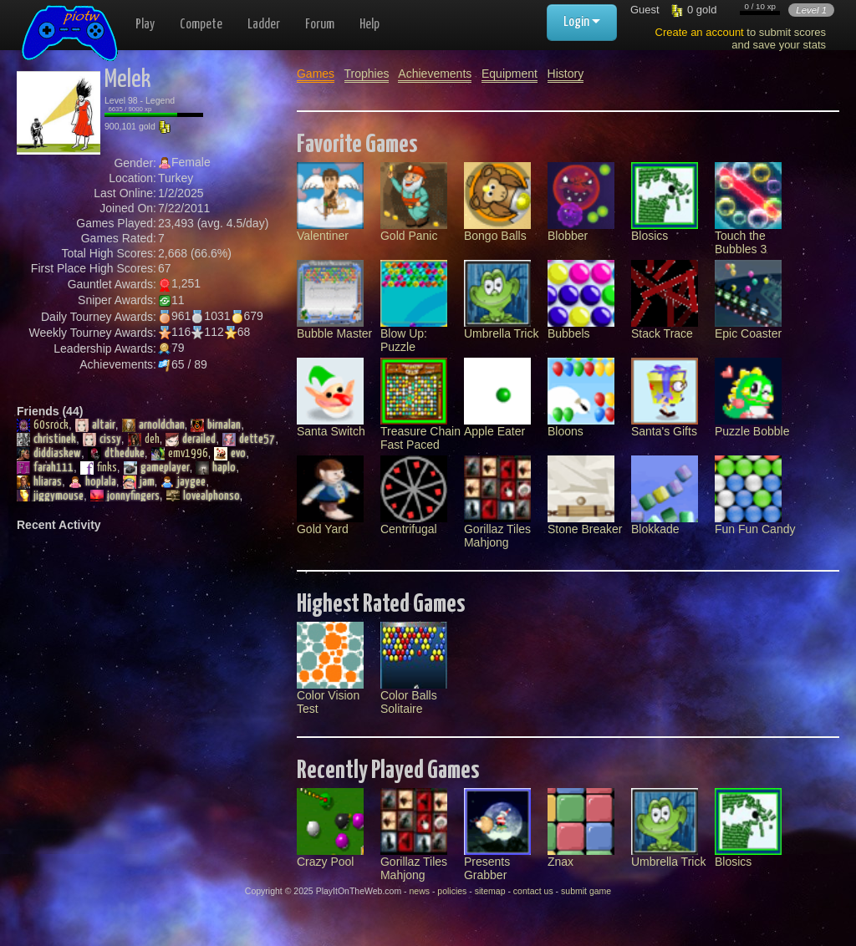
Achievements (434, 73)
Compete (201, 25)
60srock (43, 425)
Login (581, 22)
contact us (533, 891)
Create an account (699, 32)
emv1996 (179, 453)
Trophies (367, 73)
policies (451, 891)
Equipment (510, 73)
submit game (586, 891)
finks (98, 468)
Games (315, 73)
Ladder (263, 25)
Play (145, 25)
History (566, 73)
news (419, 891)
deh (144, 439)
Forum (319, 25)
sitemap (490, 891)
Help (369, 25)
